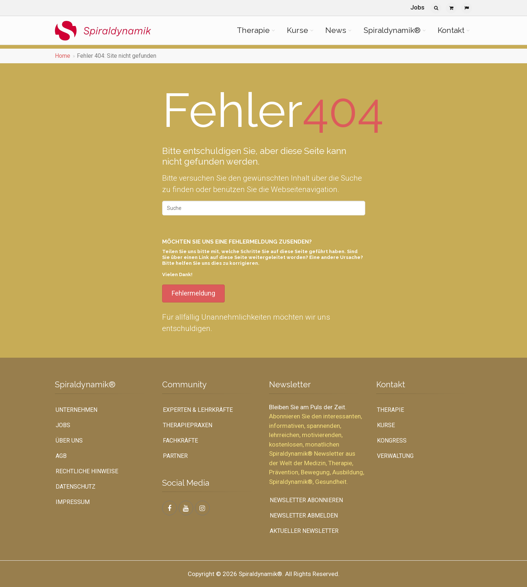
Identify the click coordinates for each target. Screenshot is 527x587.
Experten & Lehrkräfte (198, 409)
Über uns (69, 440)
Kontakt (451, 30)
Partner (175, 455)
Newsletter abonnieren (306, 500)
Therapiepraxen (187, 425)
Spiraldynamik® (392, 30)
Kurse (297, 30)
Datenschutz (76, 486)
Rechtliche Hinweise (87, 471)
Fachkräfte (180, 440)
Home (62, 55)
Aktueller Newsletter (304, 530)
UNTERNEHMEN (76, 409)
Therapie (253, 30)
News (335, 30)
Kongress (392, 440)
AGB (61, 455)
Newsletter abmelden (304, 515)
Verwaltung (395, 455)
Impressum (73, 501)
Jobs (417, 7)
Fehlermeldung (193, 293)
